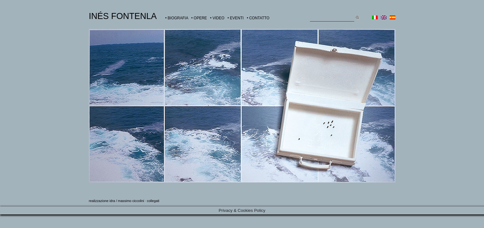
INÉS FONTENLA (123, 16)
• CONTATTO (258, 18)
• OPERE (199, 18)
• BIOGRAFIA (176, 18)
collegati (153, 201)
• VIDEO (217, 18)
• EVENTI (236, 18)
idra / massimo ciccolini (127, 201)
